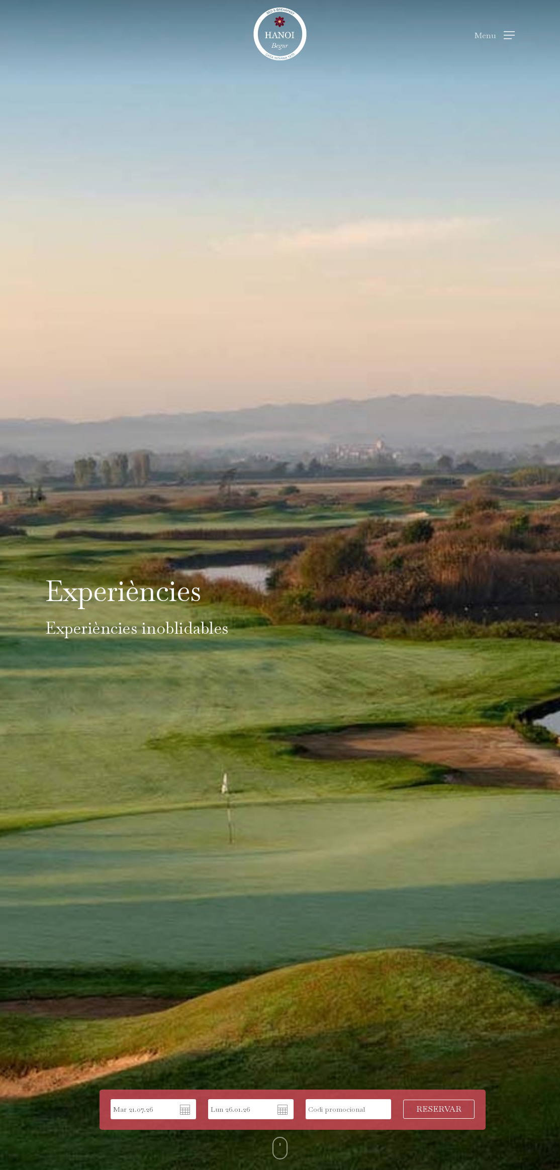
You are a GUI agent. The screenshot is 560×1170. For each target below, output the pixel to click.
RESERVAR (438, 1109)
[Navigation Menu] (495, 34)
